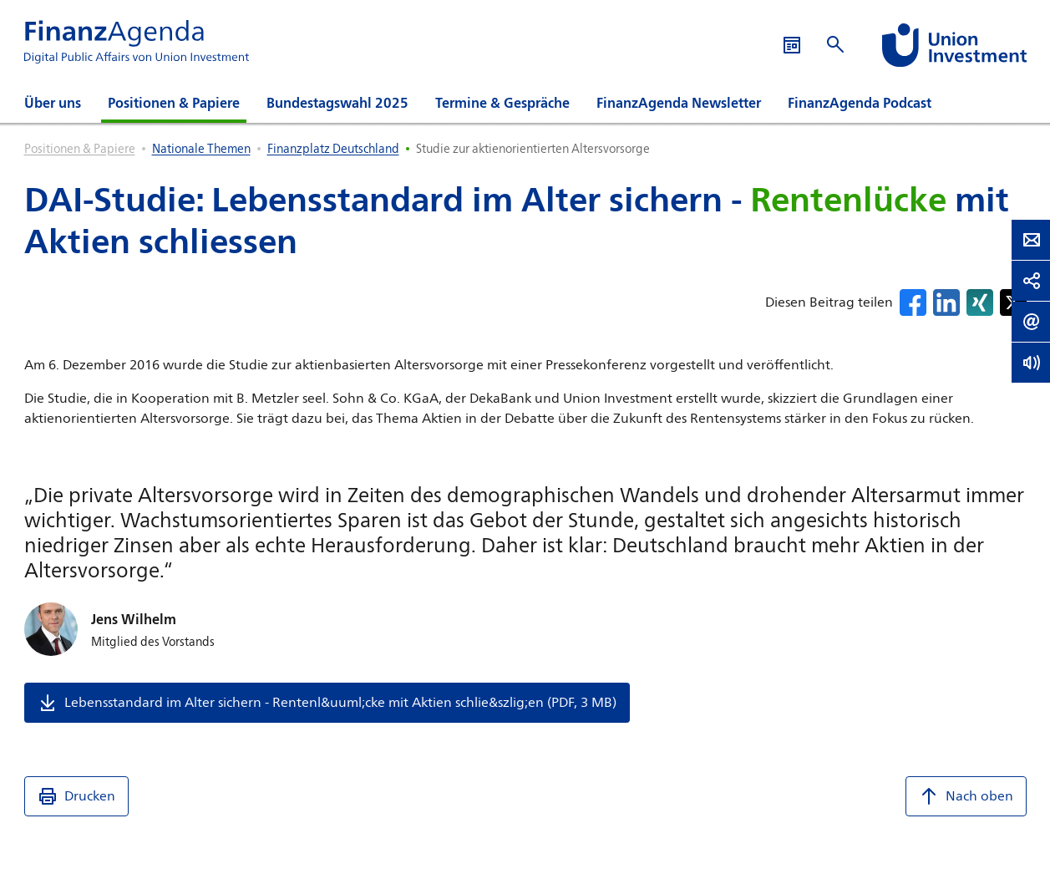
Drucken (76, 796)
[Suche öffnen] (835, 44)
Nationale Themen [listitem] (201, 148)
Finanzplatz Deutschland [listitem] (333, 148)
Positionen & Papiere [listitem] (79, 148)
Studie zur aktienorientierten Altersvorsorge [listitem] (533, 148)
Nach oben (966, 796)
